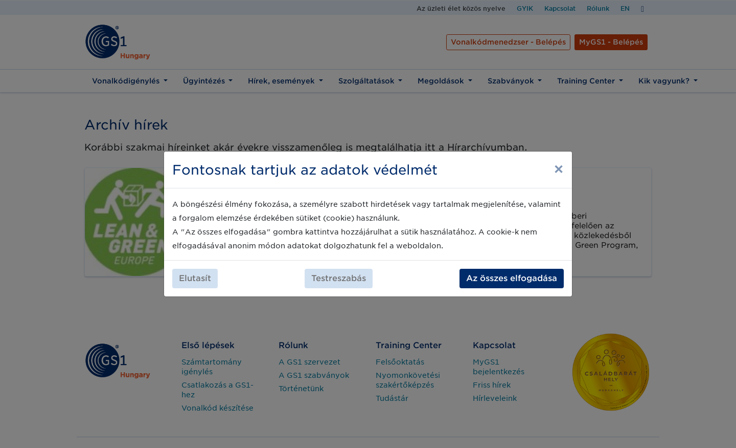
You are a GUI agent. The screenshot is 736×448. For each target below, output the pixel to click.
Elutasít (195, 278)
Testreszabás (338, 278)
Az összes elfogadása (511, 278)
